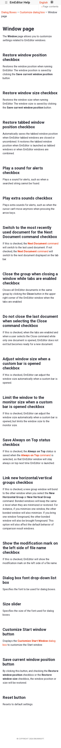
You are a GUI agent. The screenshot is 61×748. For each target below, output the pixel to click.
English (43, 2)
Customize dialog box (32, 12)
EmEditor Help (20, 2)
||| (6, 2)
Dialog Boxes (9, 12)
